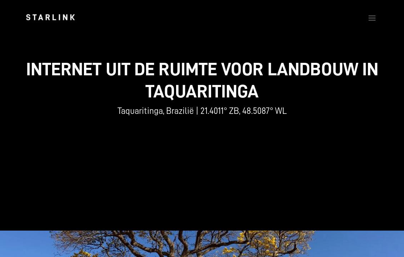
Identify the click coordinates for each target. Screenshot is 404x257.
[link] (50, 17)
